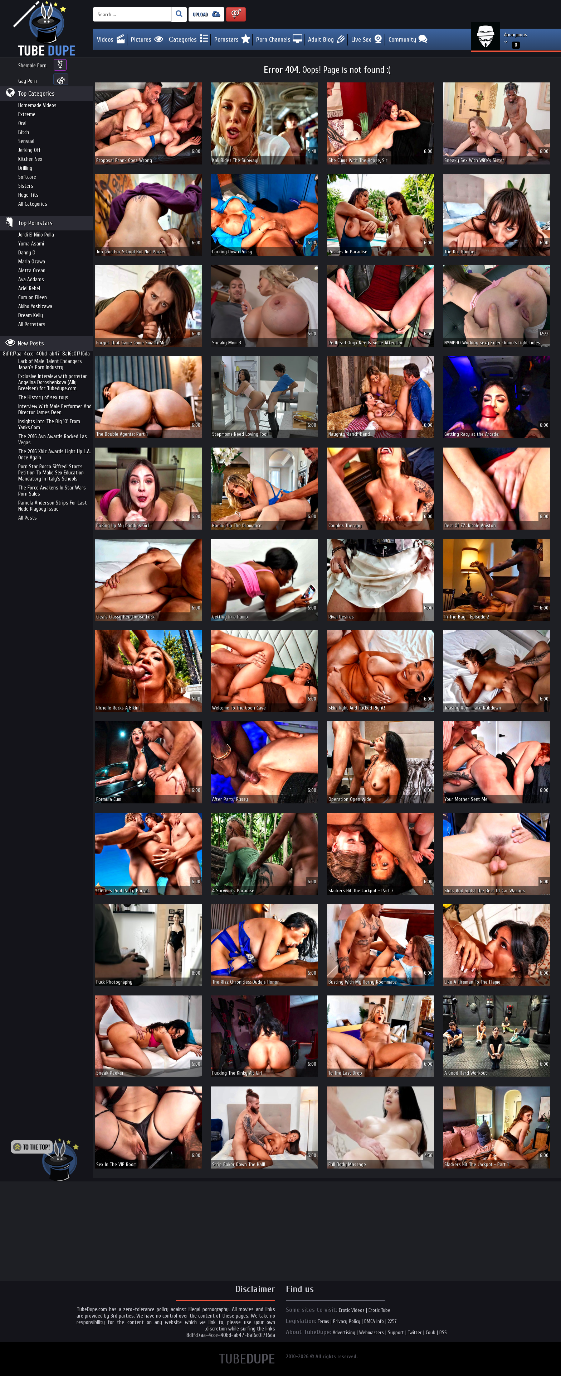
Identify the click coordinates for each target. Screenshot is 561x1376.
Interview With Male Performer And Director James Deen (55, 409)
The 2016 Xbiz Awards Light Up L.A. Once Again (54, 455)
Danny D (26, 253)
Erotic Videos (352, 1310)
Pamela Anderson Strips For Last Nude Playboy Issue (52, 506)
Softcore (27, 177)
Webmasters (371, 1332)
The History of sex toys (43, 398)
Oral (22, 123)
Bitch (23, 132)
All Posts (27, 518)
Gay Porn (27, 81)
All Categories (32, 204)
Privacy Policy (346, 1321)
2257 (392, 1321)
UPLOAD (206, 14)
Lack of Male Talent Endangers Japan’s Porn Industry (50, 364)
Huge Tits (28, 195)
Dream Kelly (30, 315)
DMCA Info (374, 1321)
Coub (430, 1332)
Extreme (26, 114)
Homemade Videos (37, 105)
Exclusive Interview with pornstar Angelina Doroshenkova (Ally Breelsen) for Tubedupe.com (52, 382)
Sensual (26, 141)
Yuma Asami (31, 244)
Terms (323, 1321)
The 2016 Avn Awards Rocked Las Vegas (52, 440)
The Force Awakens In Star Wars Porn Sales (52, 491)
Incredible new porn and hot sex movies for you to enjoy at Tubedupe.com (46, 28)
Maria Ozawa (31, 262)
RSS (443, 1332)
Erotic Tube (379, 1310)
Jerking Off (29, 150)
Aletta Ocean (31, 271)
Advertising (344, 1332)
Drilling (25, 168)
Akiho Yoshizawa (35, 307)
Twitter (415, 1332)
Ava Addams (31, 280)
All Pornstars (31, 324)
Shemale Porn (32, 66)
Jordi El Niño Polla (36, 235)
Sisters (25, 186)
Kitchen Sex (30, 159)
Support (396, 1332)
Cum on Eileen (32, 298)
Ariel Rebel (29, 289)
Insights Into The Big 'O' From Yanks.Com (49, 425)
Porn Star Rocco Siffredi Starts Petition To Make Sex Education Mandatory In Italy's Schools (51, 473)
